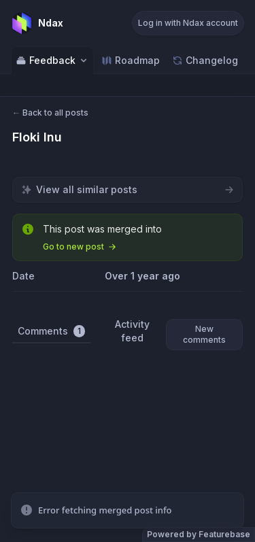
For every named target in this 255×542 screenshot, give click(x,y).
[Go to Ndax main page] (37, 23)
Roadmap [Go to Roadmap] (130, 60)
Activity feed (132, 330)
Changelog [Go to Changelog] (205, 60)
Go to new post (79, 246)
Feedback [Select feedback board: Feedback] (52, 60)
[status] (127, 510)
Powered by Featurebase (198, 534)
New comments (204, 334)
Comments (51, 331)
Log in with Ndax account (188, 23)
